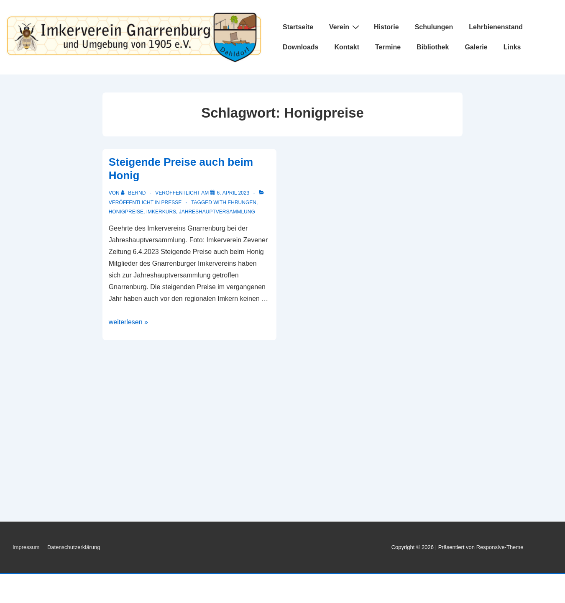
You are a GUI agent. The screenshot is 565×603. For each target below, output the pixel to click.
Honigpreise (126, 212)
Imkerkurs (161, 212)
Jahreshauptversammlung (217, 212)
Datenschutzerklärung (73, 547)
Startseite (298, 27)
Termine (388, 47)
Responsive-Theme (500, 547)
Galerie (476, 47)
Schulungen (434, 27)
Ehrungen (242, 202)
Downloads (300, 47)
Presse (171, 202)
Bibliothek (433, 47)
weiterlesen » (128, 322)
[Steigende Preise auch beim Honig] (233, 193)
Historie (386, 27)
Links (512, 47)
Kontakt (346, 47)
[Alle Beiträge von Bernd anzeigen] (134, 193)
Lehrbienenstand (496, 27)
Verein (345, 27)
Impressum (26, 547)
